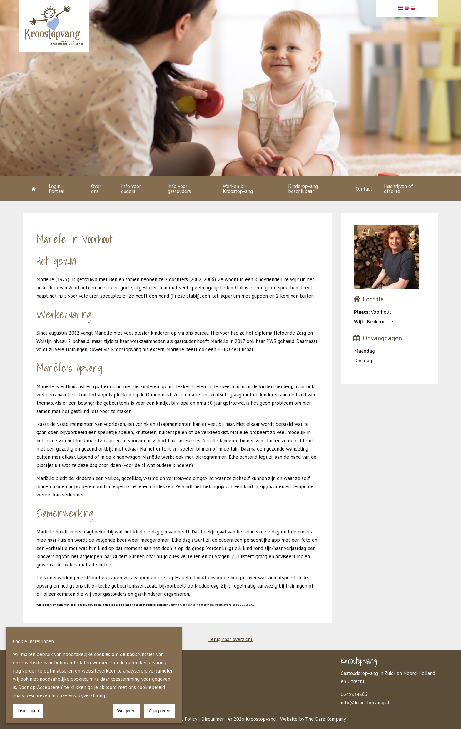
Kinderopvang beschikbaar (303, 188)
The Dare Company (325, 719)
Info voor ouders (131, 188)
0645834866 (354, 694)
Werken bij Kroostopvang (238, 188)
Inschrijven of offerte (398, 188)
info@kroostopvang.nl (365, 702)
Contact (364, 189)
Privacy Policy (182, 719)
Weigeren (126, 710)
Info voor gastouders (179, 188)
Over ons (96, 188)
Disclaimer (212, 719)
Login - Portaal (56, 188)
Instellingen (28, 710)
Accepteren (159, 710)
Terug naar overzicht (230, 639)
